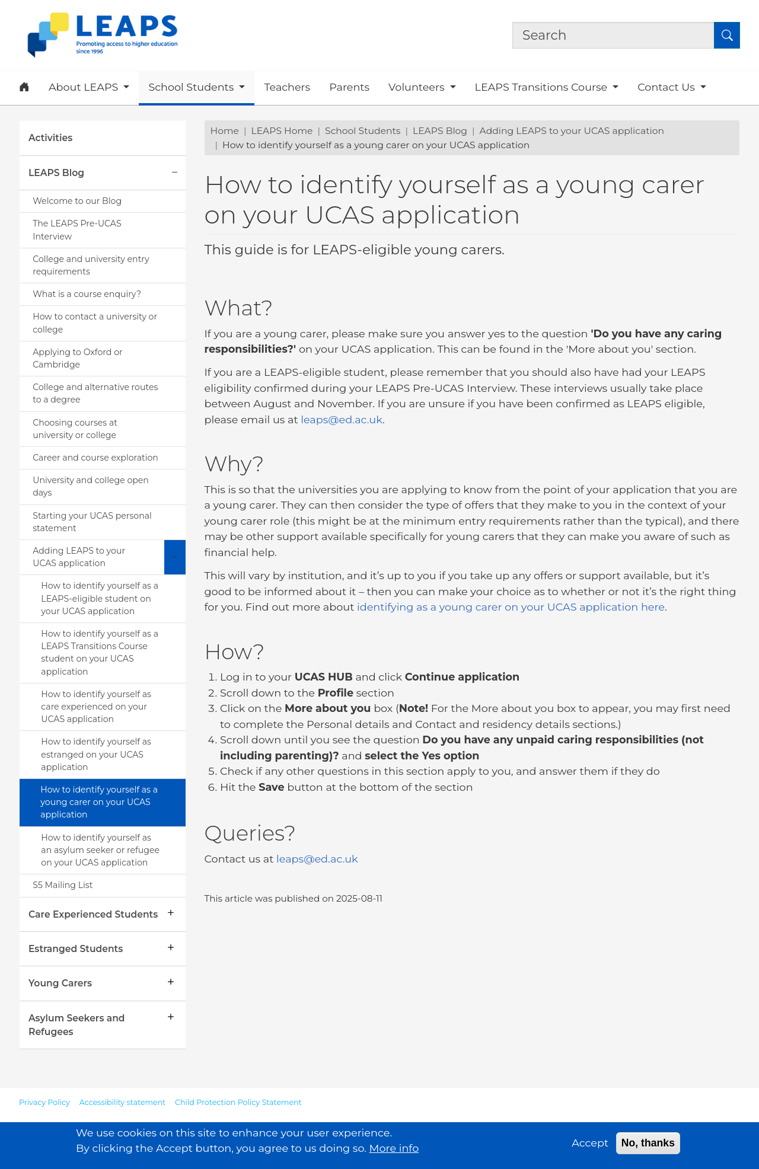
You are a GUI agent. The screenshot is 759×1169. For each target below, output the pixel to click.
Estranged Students (75, 948)
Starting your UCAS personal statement (92, 522)
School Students (362, 130)
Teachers (287, 87)
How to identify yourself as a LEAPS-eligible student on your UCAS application (99, 598)
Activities (50, 137)
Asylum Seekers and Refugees (76, 1025)
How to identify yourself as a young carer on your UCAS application (99, 802)
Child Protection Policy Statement (238, 1102)
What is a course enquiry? (87, 294)
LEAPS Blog (56, 172)
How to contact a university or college (95, 322)
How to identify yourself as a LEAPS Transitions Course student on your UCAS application (99, 652)
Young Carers (60, 983)
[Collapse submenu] (175, 173)
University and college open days (91, 486)
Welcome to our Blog (77, 201)
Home (225, 130)
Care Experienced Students (93, 914)
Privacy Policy (44, 1102)
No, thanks (648, 1146)
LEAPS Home (281, 130)
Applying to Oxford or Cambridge (77, 358)
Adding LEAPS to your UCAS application (79, 556)
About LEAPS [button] (85, 87)
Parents (349, 87)
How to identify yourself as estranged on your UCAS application (96, 754)
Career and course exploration (95, 457)
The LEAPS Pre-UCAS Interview (77, 229)
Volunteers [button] (417, 87)
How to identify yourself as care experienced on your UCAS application (96, 706)
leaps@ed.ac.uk (341, 419)
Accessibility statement (122, 1102)
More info (394, 1151)
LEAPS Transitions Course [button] (542, 87)
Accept (590, 1146)
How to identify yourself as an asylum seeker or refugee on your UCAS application (100, 850)
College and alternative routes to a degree (95, 393)
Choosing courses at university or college (75, 428)
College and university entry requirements (91, 265)
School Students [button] (192, 87)
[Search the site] (613, 35)
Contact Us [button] (667, 87)
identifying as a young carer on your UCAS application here (511, 607)
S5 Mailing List (63, 885)
